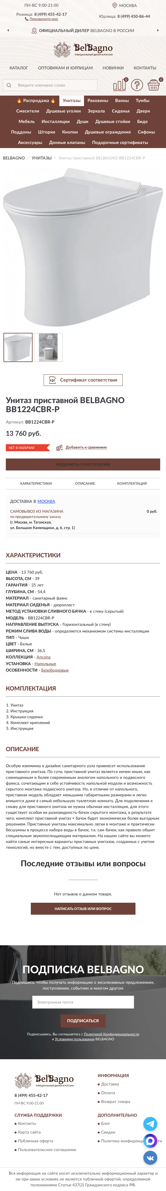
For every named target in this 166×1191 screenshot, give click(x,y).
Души (82, 122)
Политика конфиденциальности (131, 1141)
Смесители (27, 111)
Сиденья (121, 111)
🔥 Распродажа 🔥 (36, 101)
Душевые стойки (112, 122)
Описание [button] (85, 483)
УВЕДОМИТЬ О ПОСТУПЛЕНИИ (83, 464)
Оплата (108, 1093)
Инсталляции (56, 122)
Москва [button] (46, 502)
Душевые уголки (63, 111)
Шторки (46, 132)
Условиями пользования (74, 1039)
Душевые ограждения (108, 132)
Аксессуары (30, 142)
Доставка (110, 1084)
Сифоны (146, 132)
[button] (41, 18)
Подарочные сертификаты (120, 142)
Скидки (108, 1133)
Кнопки (70, 132)
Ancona (44, 657)
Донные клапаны (67, 142)
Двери (143, 111)
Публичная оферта (35, 1141)
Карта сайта (29, 1133)
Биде (142, 122)
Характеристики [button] (36, 483)
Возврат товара (115, 1102)
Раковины (98, 101)
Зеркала (96, 111)
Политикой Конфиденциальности (111, 1034)
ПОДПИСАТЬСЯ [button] (83, 1021)
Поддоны (21, 132)
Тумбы (142, 101)
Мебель (27, 122)
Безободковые (55, 670)
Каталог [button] (19, 68)
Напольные (45, 664)
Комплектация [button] (132, 483)
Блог (105, 1124)
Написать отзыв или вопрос (83, 909)
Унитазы (72, 101)
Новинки (113, 68)
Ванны (122, 101)
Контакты (145, 68)
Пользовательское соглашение (47, 1150)
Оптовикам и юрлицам (65, 68)
